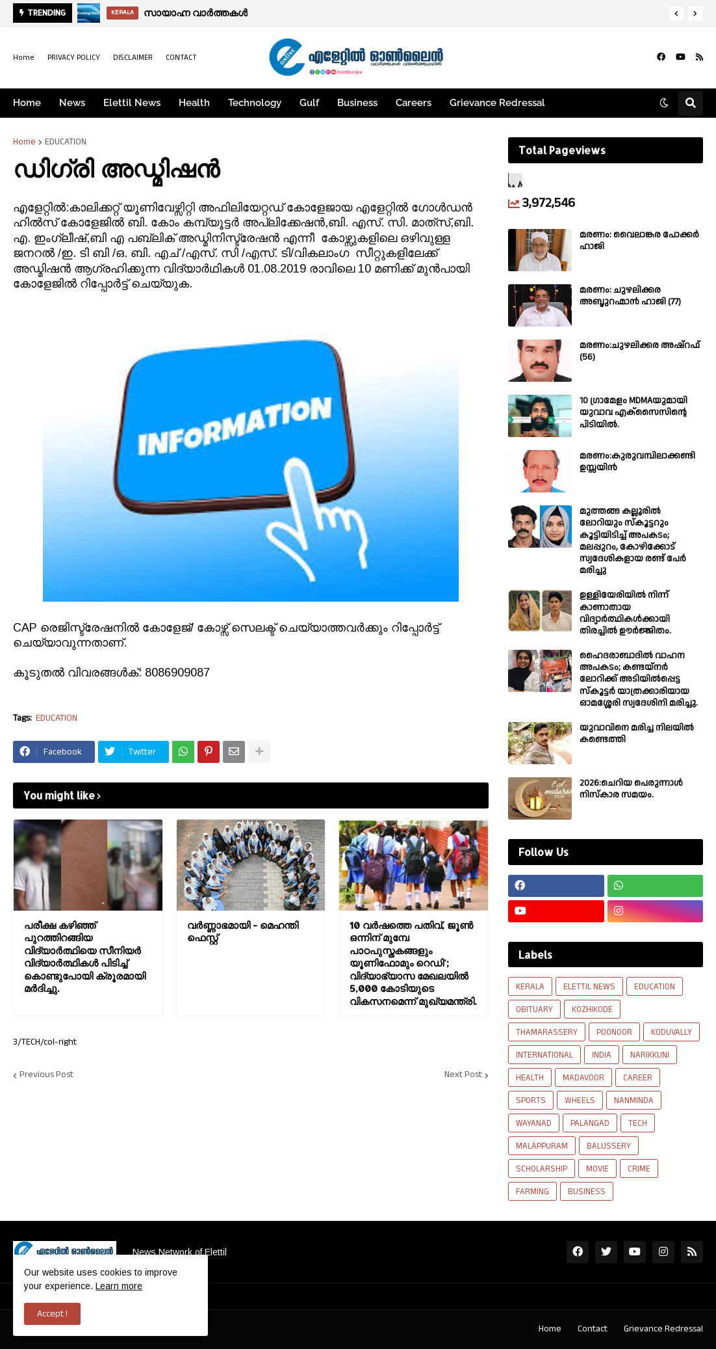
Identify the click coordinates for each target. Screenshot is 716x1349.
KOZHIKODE (592, 1009)
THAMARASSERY (547, 1032)
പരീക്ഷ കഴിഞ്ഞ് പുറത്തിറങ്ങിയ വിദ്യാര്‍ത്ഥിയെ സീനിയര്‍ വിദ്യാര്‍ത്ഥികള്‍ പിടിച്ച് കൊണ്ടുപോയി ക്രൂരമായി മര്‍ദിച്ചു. (85, 957)
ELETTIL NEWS (589, 987)
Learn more (119, 1286)
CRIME (639, 1169)
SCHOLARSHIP (541, 1169)
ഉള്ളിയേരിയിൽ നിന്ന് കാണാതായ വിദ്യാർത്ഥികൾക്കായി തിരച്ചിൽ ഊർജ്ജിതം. (625, 613)
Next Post (463, 1075)
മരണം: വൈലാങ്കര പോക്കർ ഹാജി (639, 240)
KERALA (530, 987)
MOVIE (597, 1169)
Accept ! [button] (52, 1313)
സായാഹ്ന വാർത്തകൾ (196, 13)
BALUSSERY (609, 1146)
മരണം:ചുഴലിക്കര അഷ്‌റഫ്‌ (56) (640, 351)
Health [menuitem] (194, 103)
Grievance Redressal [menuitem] (497, 103)
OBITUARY (534, 1009)
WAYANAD (534, 1123)
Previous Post (46, 1075)
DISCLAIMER (133, 57)
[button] (676, 13)
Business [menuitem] (357, 103)
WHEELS (580, 1100)
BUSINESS (587, 1191)
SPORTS (531, 1100)
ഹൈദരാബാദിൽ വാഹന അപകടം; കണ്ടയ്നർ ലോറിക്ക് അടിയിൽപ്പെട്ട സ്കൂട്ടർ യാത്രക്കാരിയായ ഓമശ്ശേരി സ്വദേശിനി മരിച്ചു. (639, 679)
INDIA (601, 1055)
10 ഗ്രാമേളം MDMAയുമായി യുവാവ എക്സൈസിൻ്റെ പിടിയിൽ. (633, 413)
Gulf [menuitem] (309, 103)
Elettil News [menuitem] (131, 103)
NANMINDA (634, 1100)
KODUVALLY (671, 1032)
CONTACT (181, 57)
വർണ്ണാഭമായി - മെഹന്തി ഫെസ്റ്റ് (242, 931)
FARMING (532, 1191)
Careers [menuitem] (413, 103)
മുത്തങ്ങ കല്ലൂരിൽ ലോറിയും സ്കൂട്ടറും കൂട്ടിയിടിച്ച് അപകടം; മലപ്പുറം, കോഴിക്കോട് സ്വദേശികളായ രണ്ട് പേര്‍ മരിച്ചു (633, 540)
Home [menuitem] (27, 103)
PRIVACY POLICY (73, 57)
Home (23, 57)
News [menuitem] (72, 103)
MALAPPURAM (542, 1146)
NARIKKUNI (649, 1055)
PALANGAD (589, 1123)
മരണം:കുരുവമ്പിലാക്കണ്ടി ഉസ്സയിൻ (637, 462)
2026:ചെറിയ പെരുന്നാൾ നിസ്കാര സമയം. (631, 789)
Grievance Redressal (663, 1328)
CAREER (637, 1078)
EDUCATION (65, 141)
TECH (637, 1123)
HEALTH (530, 1078)
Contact (592, 1328)
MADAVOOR (583, 1078)
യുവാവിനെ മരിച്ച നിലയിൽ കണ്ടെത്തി (637, 733)
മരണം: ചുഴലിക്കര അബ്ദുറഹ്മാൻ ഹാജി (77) (630, 296)
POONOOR (614, 1032)
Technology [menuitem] (254, 103)
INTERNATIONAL (544, 1055)
